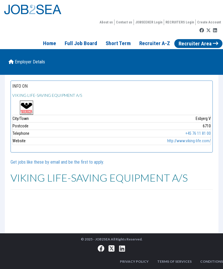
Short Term (118, 43)
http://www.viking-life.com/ (189, 140)
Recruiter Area (198, 43)
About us (106, 22)
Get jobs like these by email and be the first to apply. (57, 162)
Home (49, 43)
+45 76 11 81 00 (198, 133)
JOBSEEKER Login (148, 22)
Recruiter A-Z (154, 43)
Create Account (209, 22)
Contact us (124, 22)
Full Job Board (81, 43)
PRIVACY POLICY (134, 261)
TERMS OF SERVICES (174, 261)
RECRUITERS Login (179, 22)
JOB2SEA (102, 239)
